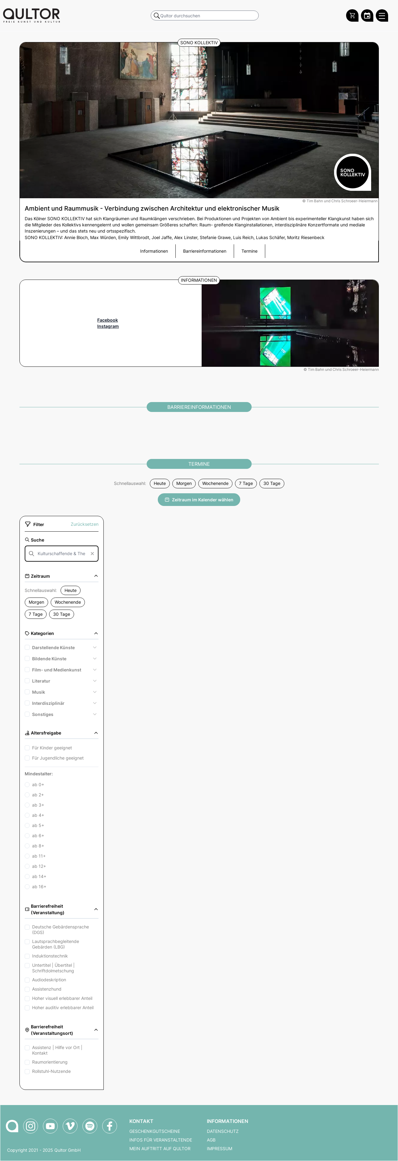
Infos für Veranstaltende (160, 1139)
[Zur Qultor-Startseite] (12, 1126)
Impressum (219, 1148)
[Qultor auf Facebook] (109, 1126)
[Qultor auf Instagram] (30, 1126)
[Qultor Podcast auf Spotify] (89, 1126)
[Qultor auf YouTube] (50, 1126)
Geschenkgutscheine (154, 1131)
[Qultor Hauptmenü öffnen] (382, 15)
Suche (34, 539)
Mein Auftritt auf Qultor (160, 1148)
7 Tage (246, 483)
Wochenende (215, 483)
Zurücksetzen (84, 524)
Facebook (107, 320)
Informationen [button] (154, 251)
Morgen (184, 483)
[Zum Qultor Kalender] (367, 15)
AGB (211, 1139)
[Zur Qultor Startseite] (31, 15)
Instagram (108, 326)
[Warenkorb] (352, 15)
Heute (160, 483)
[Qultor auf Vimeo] (70, 1126)
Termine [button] (249, 251)
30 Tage (271, 483)
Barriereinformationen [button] (204, 251)
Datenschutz (223, 1131)
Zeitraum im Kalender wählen (199, 499)
